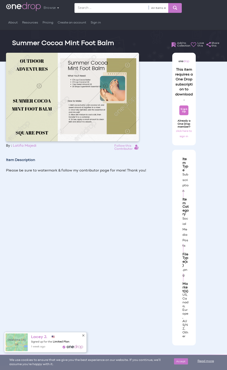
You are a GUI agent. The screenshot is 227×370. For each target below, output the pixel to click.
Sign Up (183, 110)
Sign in (96, 22)
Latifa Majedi (24, 146)
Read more (206, 361)
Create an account (72, 22)
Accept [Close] (181, 361)
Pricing (48, 22)
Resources (30, 22)
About (13, 22)
